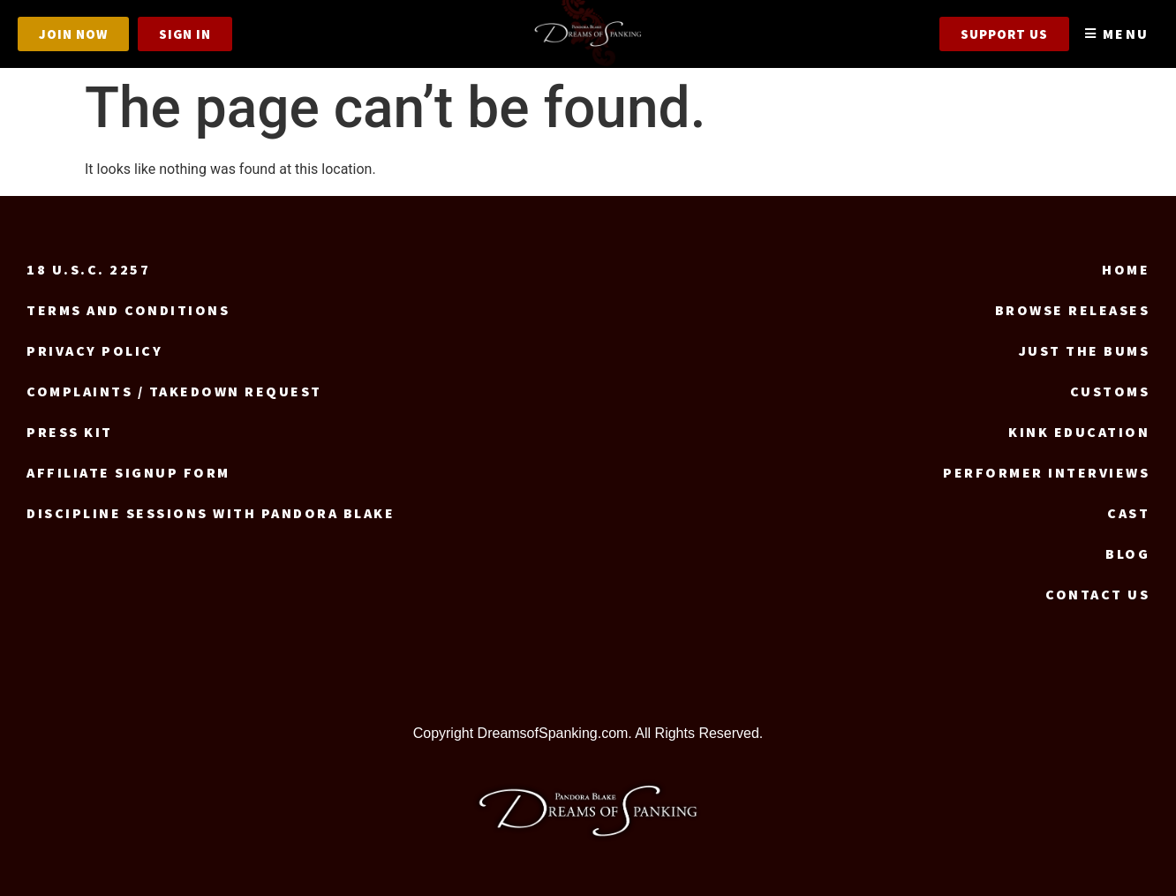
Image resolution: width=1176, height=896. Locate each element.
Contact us (1097, 594)
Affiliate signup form (128, 472)
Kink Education (1079, 431)
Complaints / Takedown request (174, 391)
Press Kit (69, 431)
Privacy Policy (94, 350)
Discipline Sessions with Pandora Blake (210, 513)
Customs (1110, 391)
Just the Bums (1084, 350)
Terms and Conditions (128, 310)
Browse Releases (1072, 310)
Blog (1127, 553)
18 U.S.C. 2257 (88, 269)
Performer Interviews (1046, 472)
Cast (1128, 513)
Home (1126, 269)
